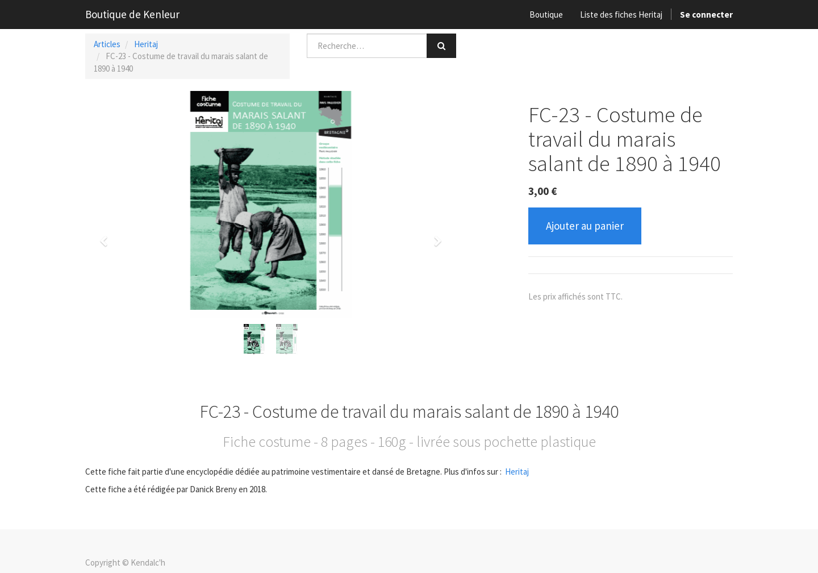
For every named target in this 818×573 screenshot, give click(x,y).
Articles (107, 44)
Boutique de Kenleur (132, 14)
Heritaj (146, 44)
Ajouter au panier (585, 225)
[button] (107, 236)
